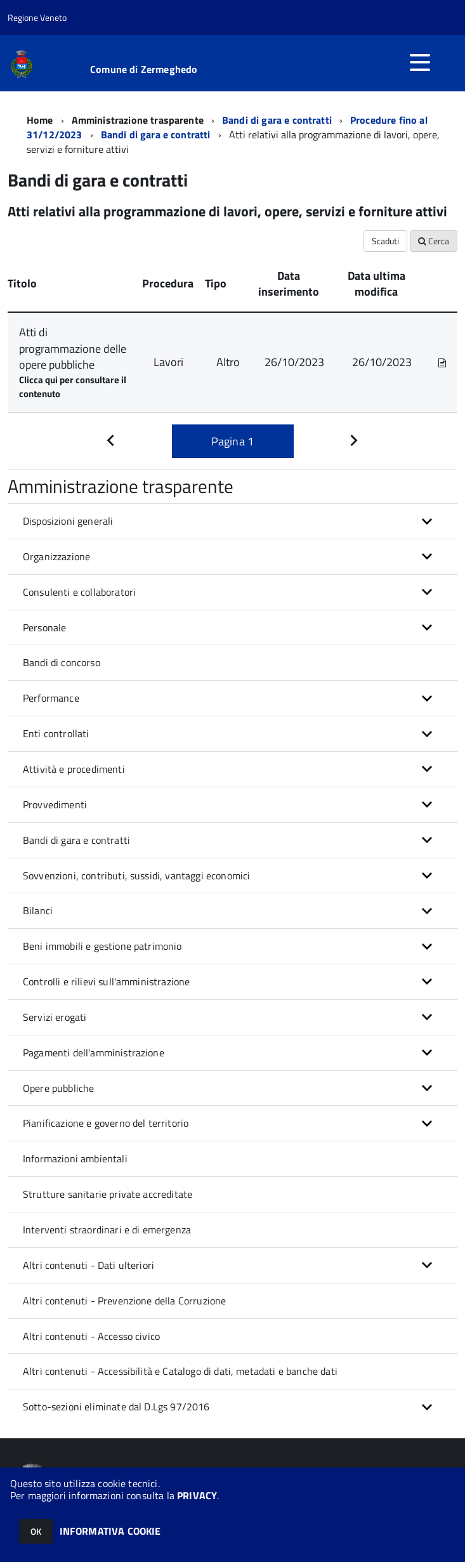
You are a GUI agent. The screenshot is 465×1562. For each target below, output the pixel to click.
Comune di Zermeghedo (143, 69)
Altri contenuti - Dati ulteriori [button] (88, 1265)
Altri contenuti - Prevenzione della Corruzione (124, 1300)
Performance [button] (51, 698)
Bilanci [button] (38, 910)
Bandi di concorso (61, 662)
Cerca (433, 240)
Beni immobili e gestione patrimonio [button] (102, 946)
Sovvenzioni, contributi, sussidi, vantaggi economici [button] (136, 875)
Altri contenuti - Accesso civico (91, 1336)
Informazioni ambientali (75, 1158)
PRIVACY (197, 1495)
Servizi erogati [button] (54, 1017)
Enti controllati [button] (56, 733)
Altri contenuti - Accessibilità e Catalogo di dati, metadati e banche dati (180, 1371)
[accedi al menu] (420, 62)
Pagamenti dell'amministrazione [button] (93, 1052)
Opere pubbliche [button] (58, 1088)
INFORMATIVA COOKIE (110, 1531)
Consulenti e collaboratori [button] (79, 592)
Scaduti (385, 240)
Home (40, 120)
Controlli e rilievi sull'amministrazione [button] (106, 981)
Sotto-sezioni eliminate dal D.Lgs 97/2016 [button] (116, 1406)
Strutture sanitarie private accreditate (107, 1194)
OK (35, 1531)
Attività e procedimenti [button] (74, 769)
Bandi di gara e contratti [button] (76, 840)
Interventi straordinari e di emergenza (107, 1229)
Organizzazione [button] (56, 556)
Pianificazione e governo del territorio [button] (105, 1123)
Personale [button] (44, 627)
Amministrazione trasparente (138, 120)
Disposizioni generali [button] (68, 520)
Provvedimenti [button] (55, 804)
